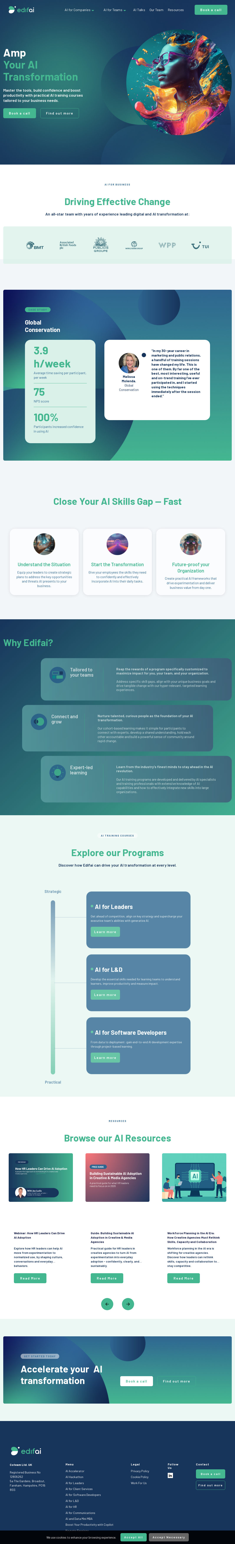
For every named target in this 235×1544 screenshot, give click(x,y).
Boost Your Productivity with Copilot (89, 1524)
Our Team (156, 10)
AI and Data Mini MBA (79, 1518)
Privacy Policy (140, 1471)
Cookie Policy (139, 1476)
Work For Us (139, 1483)
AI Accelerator (75, 1471)
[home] (21, 10)
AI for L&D (72, 1500)
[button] (79, 10)
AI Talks (139, 10)
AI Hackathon (74, 1476)
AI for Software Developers (83, 1494)
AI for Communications (80, 1512)
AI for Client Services (79, 1488)
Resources (176, 10)
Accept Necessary (169, 1537)
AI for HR (71, 1506)
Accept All (133, 1537)
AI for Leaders (75, 1483)
